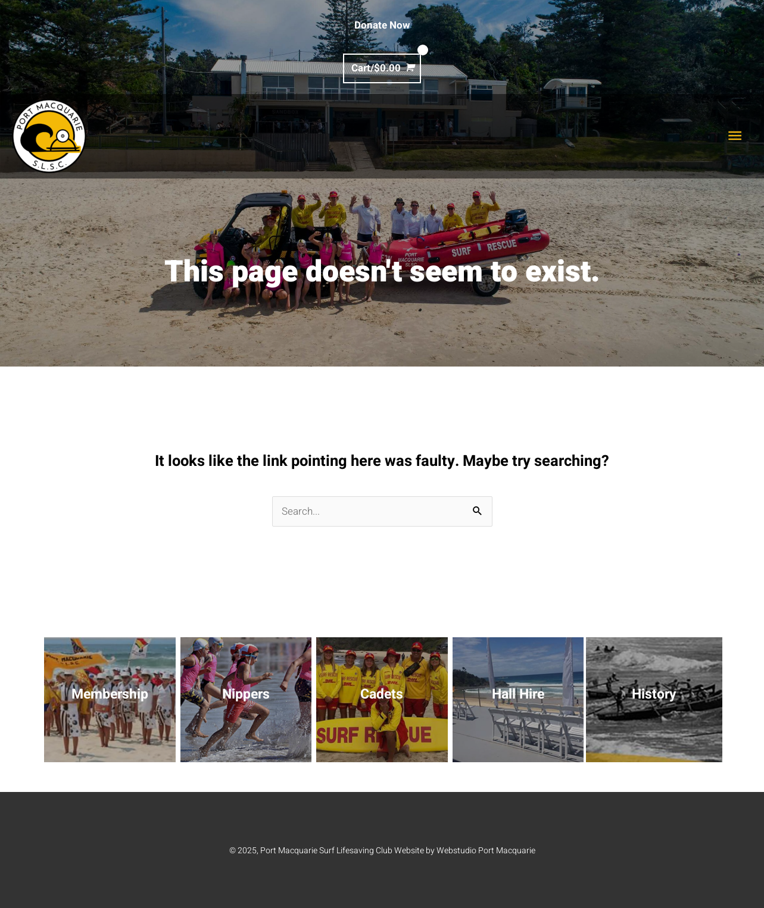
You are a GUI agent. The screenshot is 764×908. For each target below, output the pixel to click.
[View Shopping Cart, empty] (382, 68)
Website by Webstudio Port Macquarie (464, 850)
